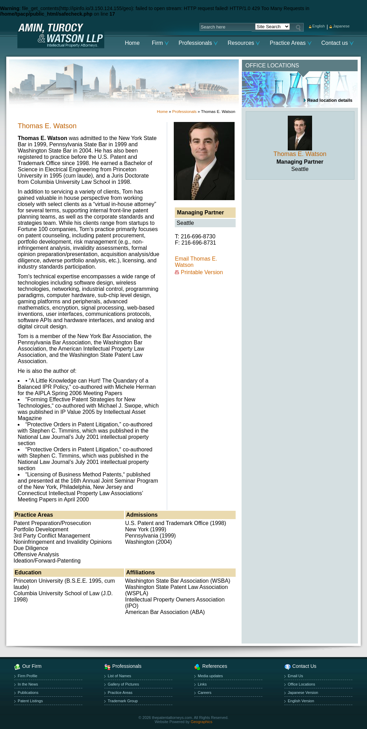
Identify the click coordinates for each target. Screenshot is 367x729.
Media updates (210, 676)
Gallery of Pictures (123, 684)
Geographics (201, 722)
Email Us (295, 676)
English (318, 26)
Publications (28, 692)
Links (202, 684)
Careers (204, 692)
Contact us (334, 43)
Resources (241, 43)
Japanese (341, 26)
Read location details (329, 100)
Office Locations (301, 684)
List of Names (119, 676)
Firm (157, 43)
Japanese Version (303, 692)
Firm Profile (27, 676)
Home (132, 43)
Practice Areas (287, 43)
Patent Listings (30, 701)
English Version (301, 701)
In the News (28, 684)
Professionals (195, 43)
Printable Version (202, 272)
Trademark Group (123, 701)
